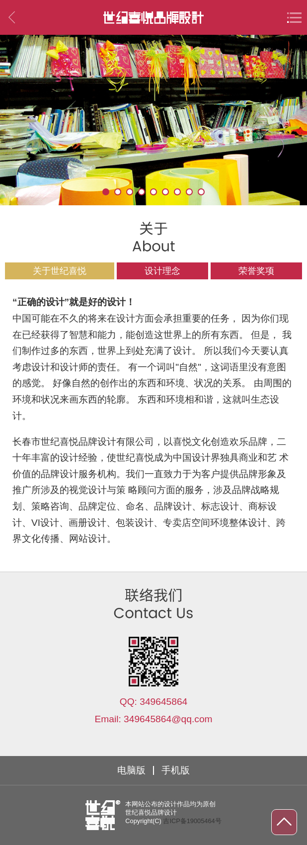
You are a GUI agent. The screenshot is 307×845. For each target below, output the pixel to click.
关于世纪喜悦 (59, 271)
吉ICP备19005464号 (192, 821)
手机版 (175, 770)
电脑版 (131, 770)
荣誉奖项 (256, 271)
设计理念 (162, 271)
